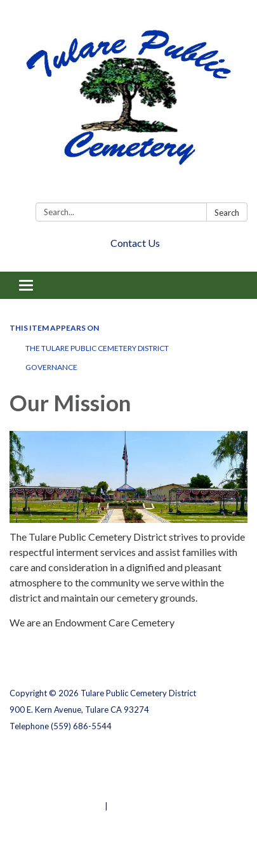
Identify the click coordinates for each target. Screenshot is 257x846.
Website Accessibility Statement (76, 789)
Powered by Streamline (56, 806)
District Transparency (54, 773)
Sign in (123, 806)
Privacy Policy (37, 756)
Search (226, 213)
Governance (51, 367)
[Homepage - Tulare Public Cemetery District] (128, 104)
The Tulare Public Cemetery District (97, 348)
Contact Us (135, 243)
